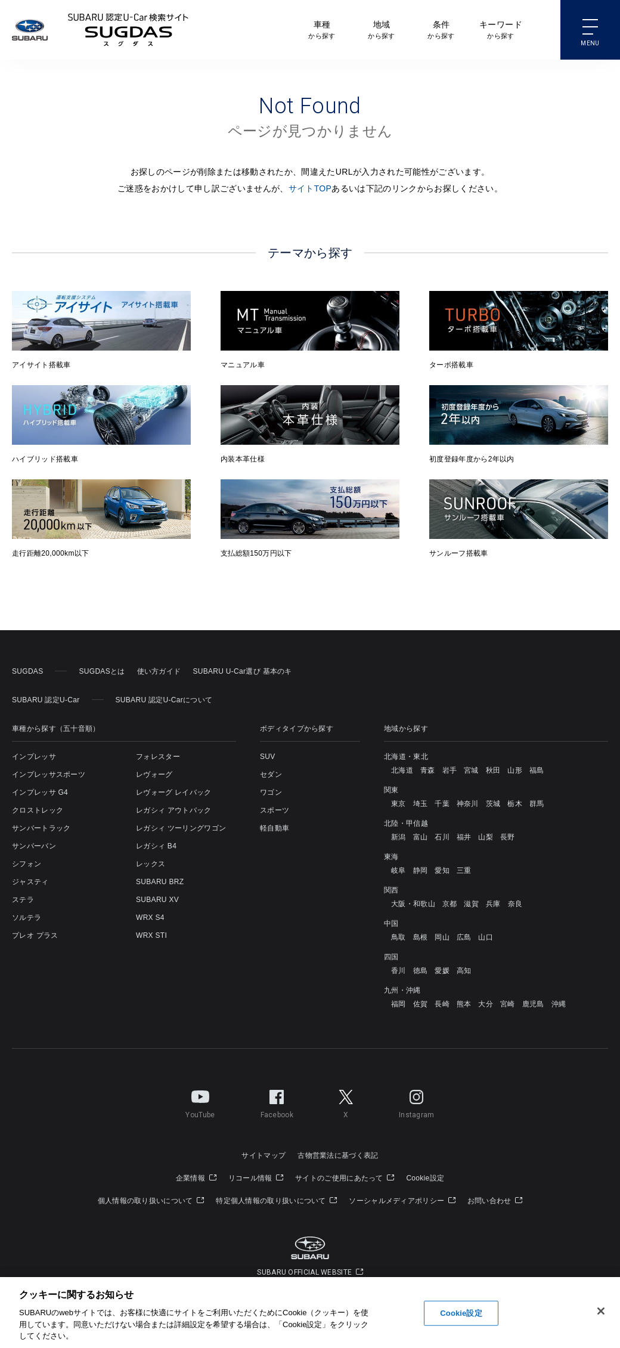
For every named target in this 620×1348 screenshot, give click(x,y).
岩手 (449, 770)
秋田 (493, 770)
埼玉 (420, 803)
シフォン (26, 864)
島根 (420, 937)
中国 (391, 923)
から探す (321, 28)
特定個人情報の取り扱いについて (276, 1201)
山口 (485, 937)
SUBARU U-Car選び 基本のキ (242, 671)
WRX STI (151, 935)
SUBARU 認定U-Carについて (164, 700)
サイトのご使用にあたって (344, 1178)
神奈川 (468, 803)
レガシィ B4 (156, 846)
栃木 (514, 803)
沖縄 (558, 1004)
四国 (391, 957)
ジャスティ (30, 882)
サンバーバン (34, 846)
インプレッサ (34, 756)
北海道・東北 (406, 756)
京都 (449, 904)
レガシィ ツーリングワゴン (181, 828)
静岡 (420, 870)
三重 (464, 870)
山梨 (485, 837)
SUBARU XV (157, 899)
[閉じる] (601, 1312)
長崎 (442, 1004)
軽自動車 (274, 828)
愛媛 (442, 970)
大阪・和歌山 (413, 904)
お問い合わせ (494, 1201)
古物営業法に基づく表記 (337, 1155)
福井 (464, 837)
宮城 (471, 770)
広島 (464, 937)
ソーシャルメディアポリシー (402, 1201)
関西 (391, 890)
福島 (536, 770)
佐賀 (420, 1004)
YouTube (200, 1101)
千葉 (442, 803)
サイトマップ (263, 1155)
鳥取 (398, 937)
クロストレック (37, 810)
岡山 (442, 937)
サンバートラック (41, 828)
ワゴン (271, 792)
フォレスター (158, 756)
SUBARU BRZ (160, 882)
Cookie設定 (425, 1178)
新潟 (398, 837)
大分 (485, 1004)
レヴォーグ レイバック (174, 792)
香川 (398, 970)
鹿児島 (533, 1004)
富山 (420, 837)
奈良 (515, 904)
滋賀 (471, 904)
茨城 (493, 803)
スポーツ (274, 810)
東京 (398, 803)
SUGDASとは (102, 671)
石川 (442, 837)
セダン (271, 774)
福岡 (398, 1004)
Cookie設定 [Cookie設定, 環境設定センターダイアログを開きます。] (461, 1313)
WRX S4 (150, 917)
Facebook (277, 1101)
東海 (391, 857)
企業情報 (196, 1178)
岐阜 (398, 870)
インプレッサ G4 (40, 792)
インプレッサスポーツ (48, 774)
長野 (507, 837)
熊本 (464, 1004)
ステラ (23, 899)
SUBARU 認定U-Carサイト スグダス (128, 30)
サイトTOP (310, 188)
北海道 (402, 770)
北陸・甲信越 (406, 823)
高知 (464, 970)
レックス (150, 864)
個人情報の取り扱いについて (151, 1201)
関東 (391, 790)
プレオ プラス (35, 935)
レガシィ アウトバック (174, 810)
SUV (267, 756)
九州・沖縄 (402, 990)
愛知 (442, 870)
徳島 (420, 970)
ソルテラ (26, 917)
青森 (427, 770)
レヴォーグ (154, 774)
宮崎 (507, 1004)
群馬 (536, 803)
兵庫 (493, 904)
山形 (514, 770)
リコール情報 (255, 1178)
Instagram (417, 1101)
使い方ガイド (159, 671)
